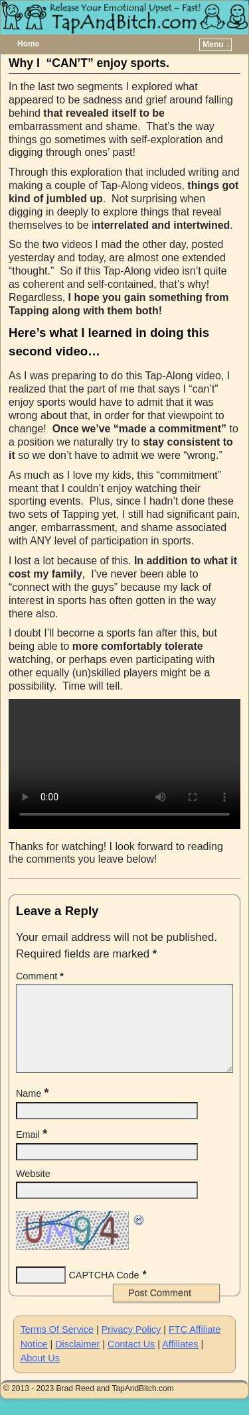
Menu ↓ (216, 44)
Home (28, 43)
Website (33, 1189)
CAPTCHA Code (103, 1291)
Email (33, 1150)
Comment (41, 976)
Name (34, 1109)
